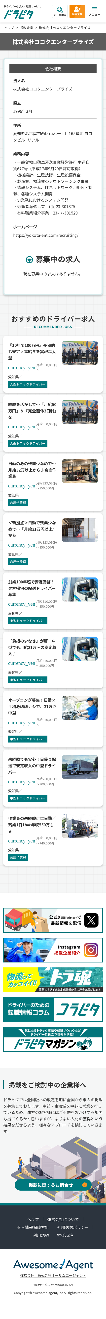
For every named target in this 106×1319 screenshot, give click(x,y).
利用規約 (41, 1235)
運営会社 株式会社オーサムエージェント (53, 1275)
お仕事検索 (60, 12)
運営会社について (63, 1219)
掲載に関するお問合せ (58, 1185)
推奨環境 (65, 1235)
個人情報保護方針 (33, 1227)
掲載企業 (27, 27)
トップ (9, 27)
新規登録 (77, 11)
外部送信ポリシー (73, 1227)
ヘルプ (33, 1219)
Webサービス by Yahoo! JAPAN (53, 1285)
